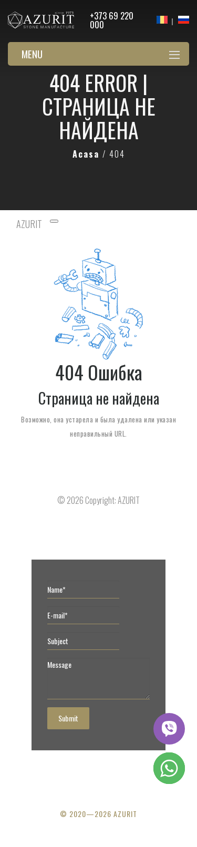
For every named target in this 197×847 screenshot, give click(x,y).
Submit (68, 718)
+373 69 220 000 (111, 20)
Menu (32, 53)
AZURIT (29, 224)
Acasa (87, 154)
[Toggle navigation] (54, 221)
